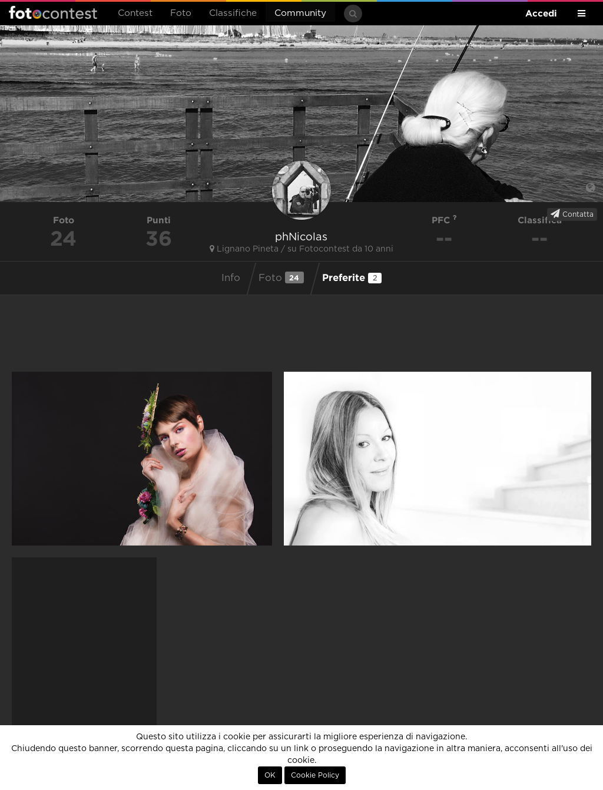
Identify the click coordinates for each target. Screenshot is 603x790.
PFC (444, 220)
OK (270, 775)
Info (230, 278)
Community (300, 13)
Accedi (541, 13)
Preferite (352, 277)
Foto (180, 13)
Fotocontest (53, 12)
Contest (135, 13)
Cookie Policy (315, 775)
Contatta (572, 214)
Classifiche (233, 13)
